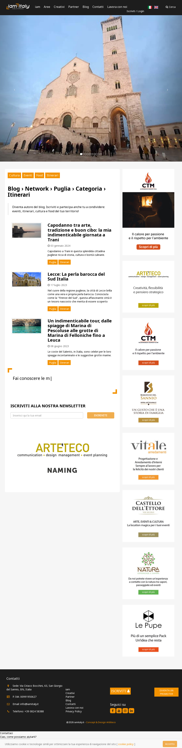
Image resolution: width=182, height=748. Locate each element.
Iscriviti (131, 11)
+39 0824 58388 (34, 711)
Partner (73, 7)
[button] (13, 88)
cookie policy (125, 744)
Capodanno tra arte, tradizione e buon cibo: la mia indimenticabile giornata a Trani (79, 232)
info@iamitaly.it (29, 704)
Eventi (28, 175)
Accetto (170, 744)
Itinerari (52, 175)
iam (37, 7)
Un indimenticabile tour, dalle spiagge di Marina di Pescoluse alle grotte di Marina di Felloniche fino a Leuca (80, 330)
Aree (47, 7)
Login (141, 11)
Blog (86, 7)
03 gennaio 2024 (59, 245)
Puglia (52, 262)
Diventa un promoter (166, 692)
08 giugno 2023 (58, 346)
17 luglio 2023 (57, 285)
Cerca (171, 7)
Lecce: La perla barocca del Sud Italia (76, 276)
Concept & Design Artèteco (101, 722)
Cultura (14, 175)
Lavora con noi (117, 7)
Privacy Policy (74, 711)
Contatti (98, 7)
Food (39, 175)
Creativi (59, 7)
